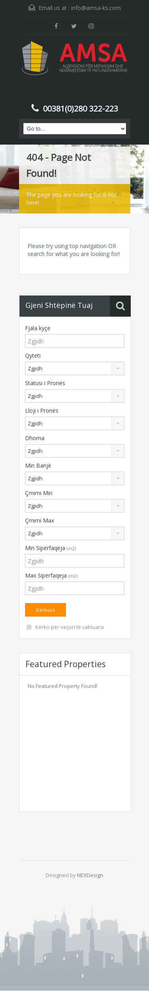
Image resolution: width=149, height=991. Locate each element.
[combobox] (75, 368)
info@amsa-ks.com (96, 8)
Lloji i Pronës (41, 410)
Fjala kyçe (37, 328)
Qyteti (33, 355)
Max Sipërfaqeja (51, 575)
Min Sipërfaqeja (50, 548)
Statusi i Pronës (45, 383)
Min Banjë (38, 465)
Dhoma (35, 438)
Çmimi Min (38, 493)
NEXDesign (90, 875)
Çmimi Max (39, 520)
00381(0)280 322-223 (80, 108)
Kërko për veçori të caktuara (65, 627)
